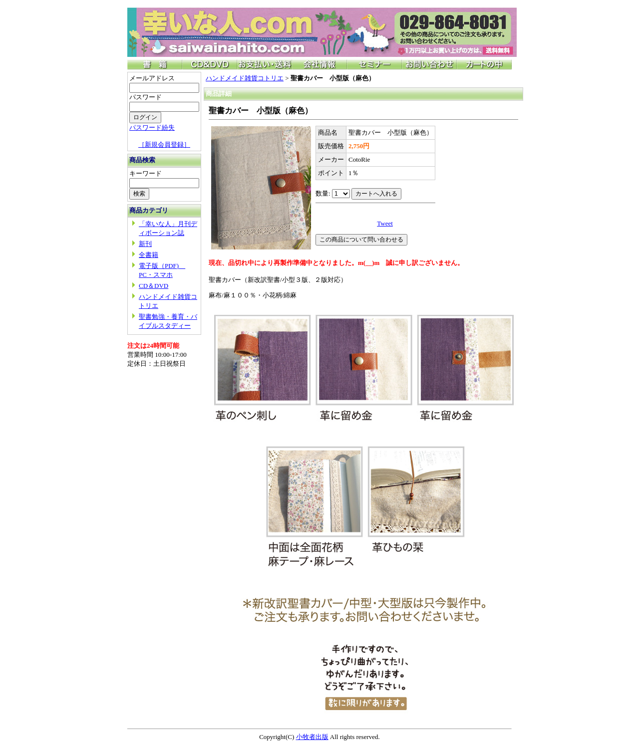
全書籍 (148, 254)
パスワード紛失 (152, 127)
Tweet (385, 223)
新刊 (145, 244)
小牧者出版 (312, 737)
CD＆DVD (153, 285)
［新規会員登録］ (164, 144)
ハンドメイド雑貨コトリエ (245, 78)
